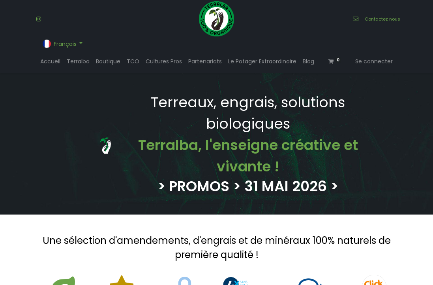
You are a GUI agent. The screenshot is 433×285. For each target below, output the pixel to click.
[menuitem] (50, 61)
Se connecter (374, 61)
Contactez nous (382, 19)
